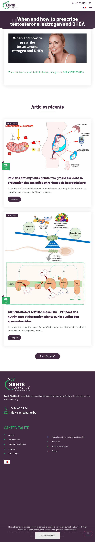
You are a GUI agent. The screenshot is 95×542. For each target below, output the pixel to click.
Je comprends (47, 536)
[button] (90, 7)
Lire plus (14, 199)
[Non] (88, 533)
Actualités (12, 123)
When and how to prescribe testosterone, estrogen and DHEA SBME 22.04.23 (46, 72)
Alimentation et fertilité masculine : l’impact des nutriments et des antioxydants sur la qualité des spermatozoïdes (43, 316)
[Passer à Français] (84, 7)
